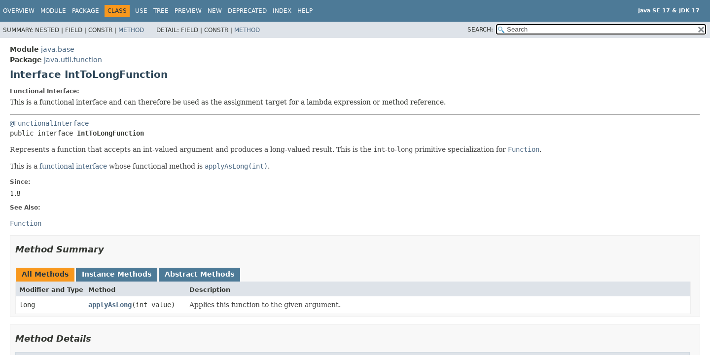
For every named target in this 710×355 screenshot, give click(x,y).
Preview (188, 10)
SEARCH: (480, 29)
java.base (57, 49)
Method (131, 30)
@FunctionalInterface (49, 123)
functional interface (73, 166)
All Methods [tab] (45, 274)
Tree (161, 10)
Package (85, 10)
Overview (19, 10)
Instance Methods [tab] (116, 274)
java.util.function (73, 60)
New (215, 10)
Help (305, 10)
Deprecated (247, 10)
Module (53, 10)
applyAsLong (110, 305)
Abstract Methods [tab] (199, 274)
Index (282, 10)
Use (141, 10)
